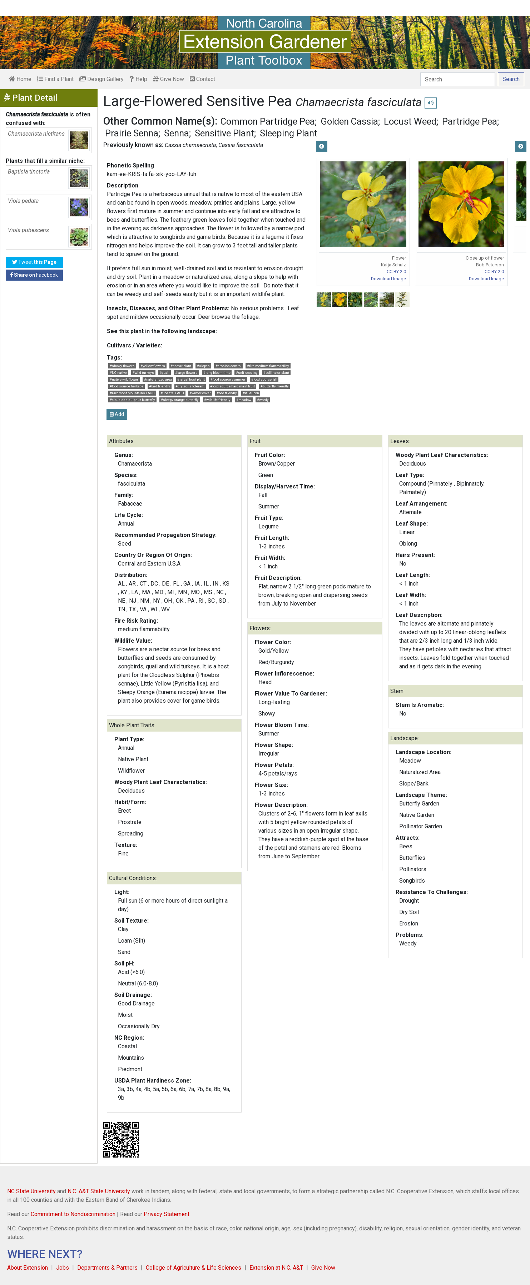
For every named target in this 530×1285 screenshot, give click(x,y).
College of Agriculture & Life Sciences (193, 1267)
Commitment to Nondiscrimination (73, 1214)
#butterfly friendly (275, 386)
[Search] (457, 79)
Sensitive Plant (224, 133)
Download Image (388, 278)
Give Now (168, 79)
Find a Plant (55, 79)
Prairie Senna (131, 133)
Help (138, 79)
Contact (202, 79)
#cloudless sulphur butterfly (132, 400)
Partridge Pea (469, 121)
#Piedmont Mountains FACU (132, 393)
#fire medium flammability (268, 366)
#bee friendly (227, 393)
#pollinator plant (276, 373)
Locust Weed (410, 121)
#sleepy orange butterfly (180, 400)
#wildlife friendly (217, 400)
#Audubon (251, 393)
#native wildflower (124, 379)
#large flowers (186, 373)
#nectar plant (180, 366)
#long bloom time (217, 373)
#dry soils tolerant (189, 386)
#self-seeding (247, 373)
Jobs (62, 1267)
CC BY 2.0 (396, 271)
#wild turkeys (143, 373)
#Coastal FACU (172, 393)
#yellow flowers (152, 366)
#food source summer (228, 379)
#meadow (243, 400)
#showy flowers (122, 366)
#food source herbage (126, 386)
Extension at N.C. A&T (276, 1267)
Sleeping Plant (288, 133)
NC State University (31, 1191)
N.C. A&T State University (99, 1191)
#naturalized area (158, 379)
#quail (164, 373)
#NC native (118, 373)
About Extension (27, 1267)
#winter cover (200, 393)
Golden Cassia (349, 121)
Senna (176, 133)
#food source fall (264, 379)
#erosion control (229, 366)
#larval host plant (191, 379)
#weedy (263, 400)
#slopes (203, 366)
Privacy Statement (166, 1214)
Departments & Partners (107, 1267)
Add (117, 414)
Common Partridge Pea (268, 121)
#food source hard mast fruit (232, 386)
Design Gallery (101, 79)
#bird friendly (159, 386)
